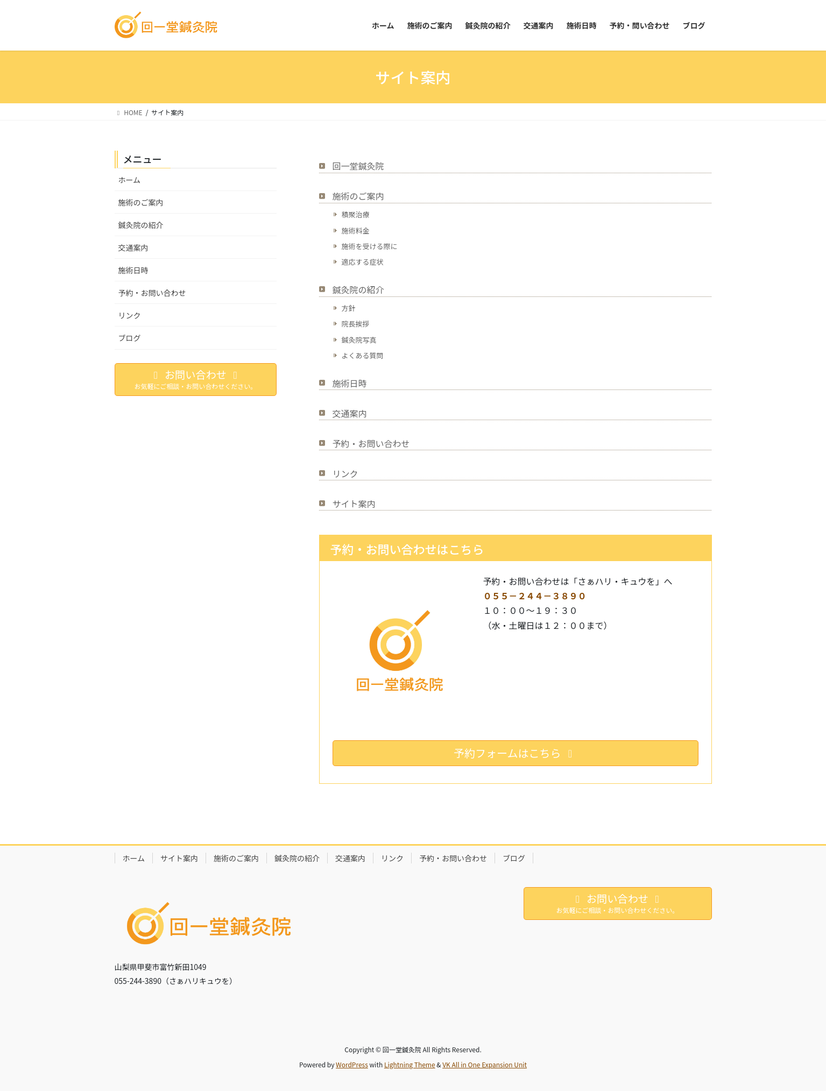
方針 (349, 308)
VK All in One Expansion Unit (484, 1064)
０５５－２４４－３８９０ (535, 595)
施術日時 (350, 383)
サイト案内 (354, 503)
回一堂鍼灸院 (358, 165)
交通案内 (350, 413)
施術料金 (356, 230)
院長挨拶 (356, 323)
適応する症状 (363, 262)
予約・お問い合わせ (371, 443)
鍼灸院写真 (359, 340)
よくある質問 (363, 355)
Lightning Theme (409, 1064)
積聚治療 (356, 214)
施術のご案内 (358, 195)
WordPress (352, 1064)
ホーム (129, 179)
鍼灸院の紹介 (358, 289)
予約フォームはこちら (515, 753)
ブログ (129, 337)
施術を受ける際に (370, 246)
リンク (345, 473)
